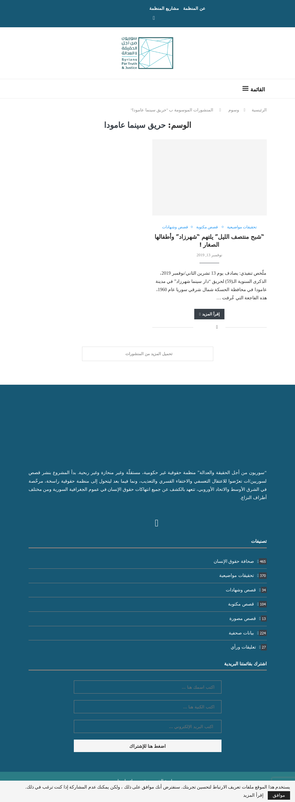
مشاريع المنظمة (164, 8)
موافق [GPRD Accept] (279, 795)
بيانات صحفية (247, 633)
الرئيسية (259, 109)
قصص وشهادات (246, 590)
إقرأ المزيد (209, 313)
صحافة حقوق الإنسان (240, 561)
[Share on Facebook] (217, 327)
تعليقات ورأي (248, 647)
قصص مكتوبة (247, 604)
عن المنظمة (194, 8)
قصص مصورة (247, 618)
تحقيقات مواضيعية (242, 575)
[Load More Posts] (147, 354)
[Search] (36, 88)
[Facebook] (154, 18)
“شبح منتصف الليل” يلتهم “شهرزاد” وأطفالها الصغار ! (209, 240)
